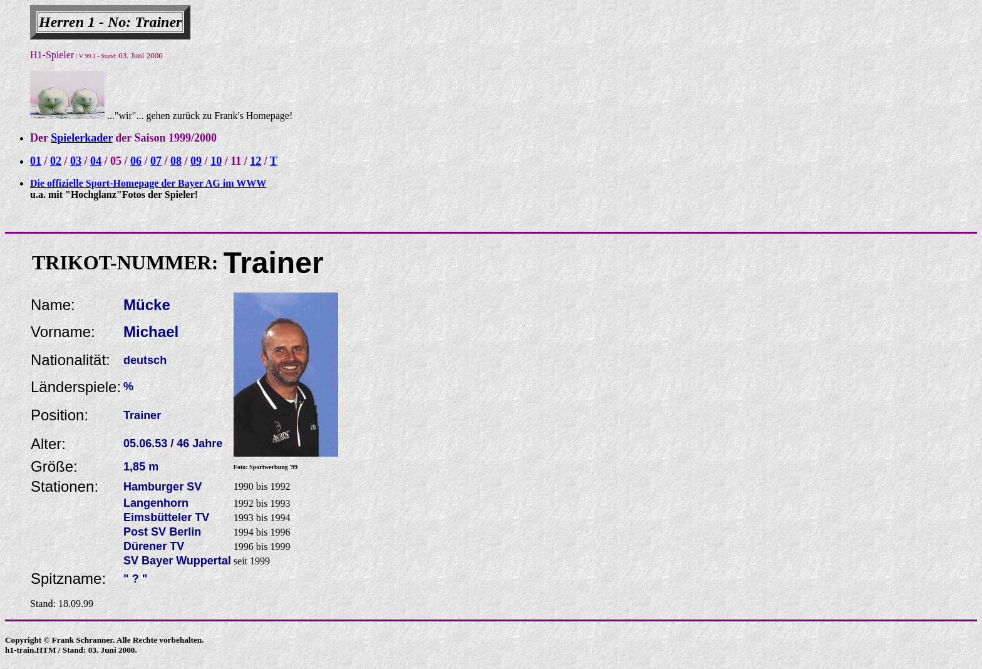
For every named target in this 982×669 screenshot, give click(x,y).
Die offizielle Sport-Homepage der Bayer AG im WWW (148, 183)
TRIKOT (71, 262)
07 (156, 161)
